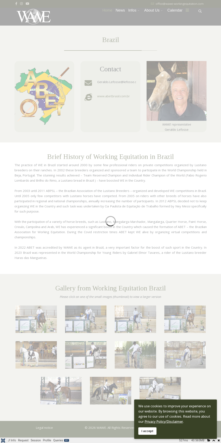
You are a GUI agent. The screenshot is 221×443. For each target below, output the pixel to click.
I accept (147, 431)
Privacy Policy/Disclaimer (164, 421)
